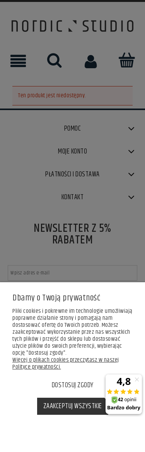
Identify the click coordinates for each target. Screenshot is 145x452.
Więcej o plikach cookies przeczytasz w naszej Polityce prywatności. (65, 363)
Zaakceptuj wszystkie (72, 406)
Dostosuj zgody (73, 385)
